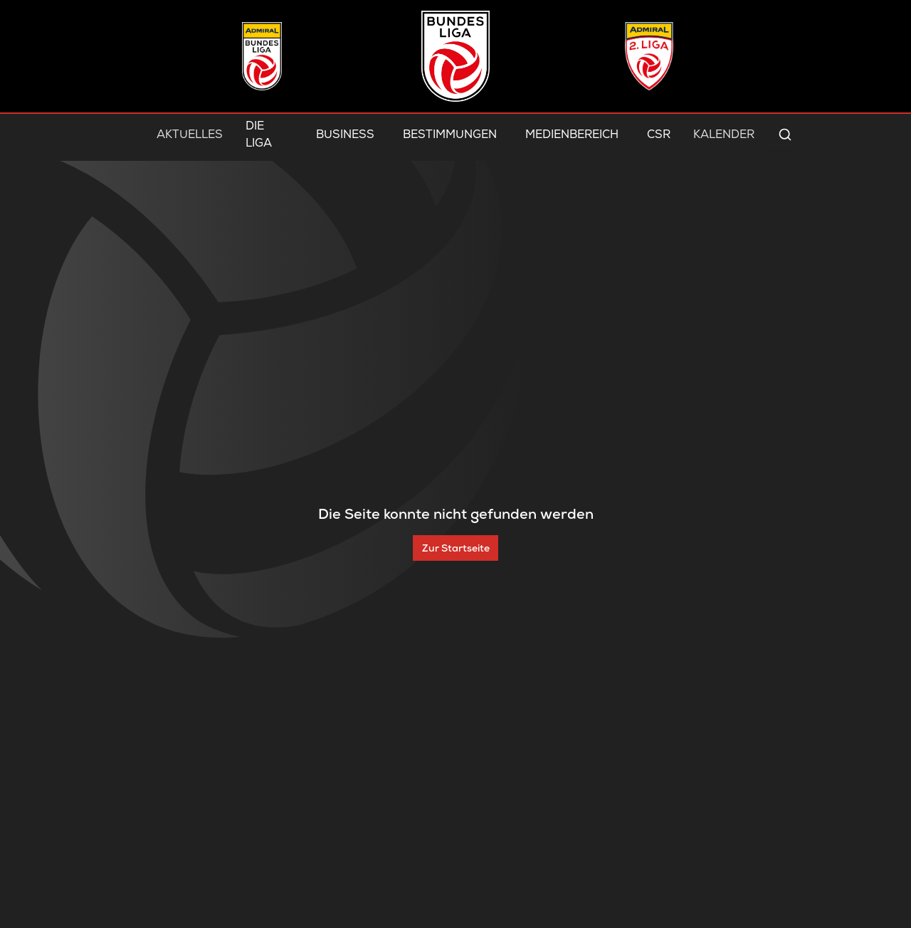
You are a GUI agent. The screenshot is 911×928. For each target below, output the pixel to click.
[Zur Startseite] (455, 548)
